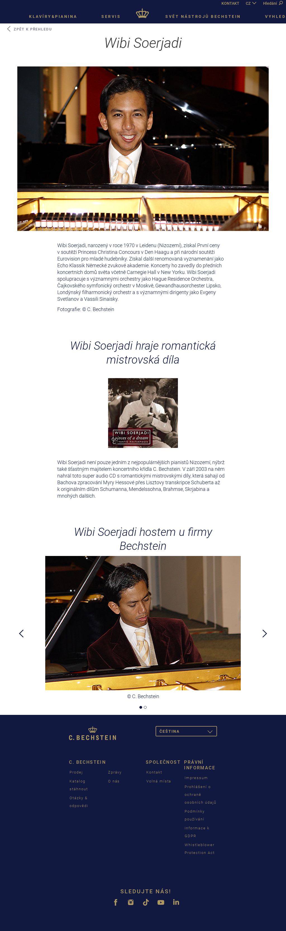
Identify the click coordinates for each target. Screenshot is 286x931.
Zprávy (115, 772)
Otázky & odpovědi (79, 802)
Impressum (196, 778)
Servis (111, 16)
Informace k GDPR (197, 832)
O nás (114, 781)
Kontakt (154, 772)
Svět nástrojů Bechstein (203, 16)
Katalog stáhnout (79, 785)
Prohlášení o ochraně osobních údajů (200, 795)
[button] (21, 666)
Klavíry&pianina (53, 16)
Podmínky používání (195, 815)
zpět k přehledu (29, 29)
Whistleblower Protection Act (199, 849)
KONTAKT (230, 3)
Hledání (273, 3)
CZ (248, 3)
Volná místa (158, 781)
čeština (188, 732)
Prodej (76, 772)
